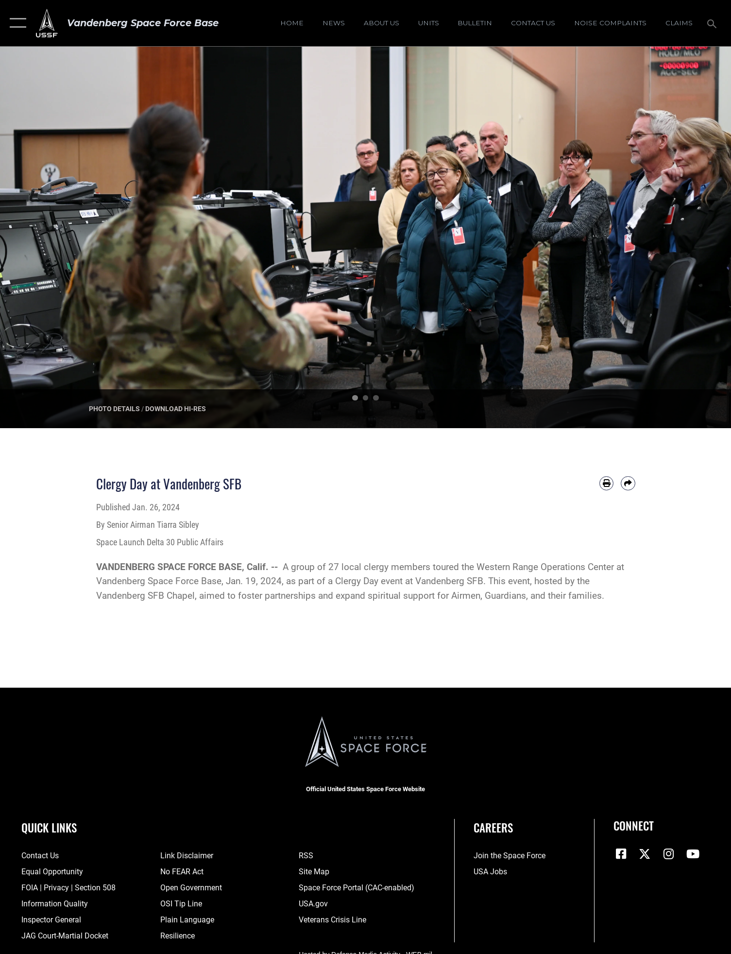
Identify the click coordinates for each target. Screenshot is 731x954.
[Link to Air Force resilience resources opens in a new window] (177, 936)
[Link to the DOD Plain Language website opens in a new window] (187, 920)
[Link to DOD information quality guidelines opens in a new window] (54, 904)
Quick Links (49, 827)
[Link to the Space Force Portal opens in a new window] (356, 888)
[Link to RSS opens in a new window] (306, 855)
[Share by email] (628, 483)
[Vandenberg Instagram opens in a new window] (669, 854)
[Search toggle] (713, 23)
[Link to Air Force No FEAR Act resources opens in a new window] (182, 871)
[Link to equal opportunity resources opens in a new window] (52, 871)
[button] (16, 23)
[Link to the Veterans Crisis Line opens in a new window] (332, 920)
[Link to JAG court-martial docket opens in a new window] (64, 936)
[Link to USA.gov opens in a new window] (313, 904)
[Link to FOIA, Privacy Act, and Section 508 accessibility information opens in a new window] (68, 888)
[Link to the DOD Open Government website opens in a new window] (191, 888)
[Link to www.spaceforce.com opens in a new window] (509, 855)
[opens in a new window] (610, 23)
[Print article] (606, 483)
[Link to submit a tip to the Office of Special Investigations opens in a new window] (181, 904)
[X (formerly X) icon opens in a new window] (644, 854)
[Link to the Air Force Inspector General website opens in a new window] (51, 920)
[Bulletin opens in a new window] (475, 23)
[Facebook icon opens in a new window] (620, 854)
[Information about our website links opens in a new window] (186, 855)
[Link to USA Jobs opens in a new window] (490, 871)
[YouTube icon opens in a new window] (692, 854)
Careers (493, 827)
